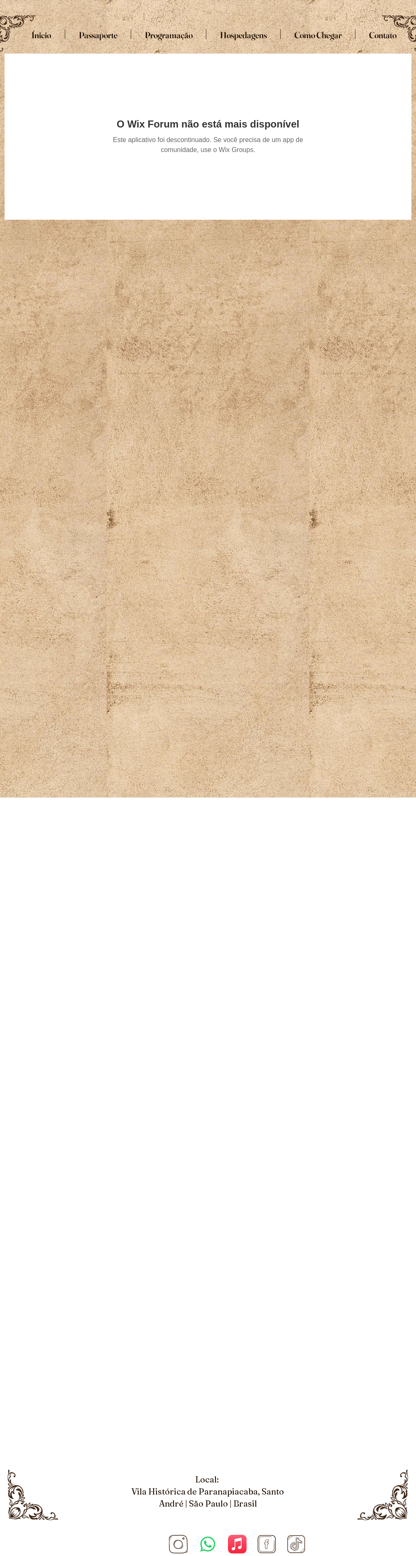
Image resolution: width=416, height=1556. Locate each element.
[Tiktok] (296, 1544)
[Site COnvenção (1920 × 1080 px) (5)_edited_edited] (178, 1544)
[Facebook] (266, 1544)
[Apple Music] (237, 1544)
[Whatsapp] (207, 1544)
